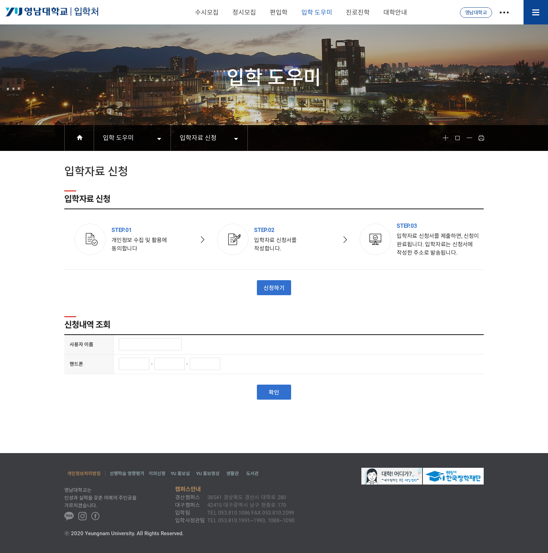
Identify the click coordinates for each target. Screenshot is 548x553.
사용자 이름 (81, 344)
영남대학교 (476, 12)
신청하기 (274, 288)
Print (481, 138)
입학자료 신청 (198, 137)
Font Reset (457, 138)
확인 (274, 392)
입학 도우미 (118, 137)
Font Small (469, 138)
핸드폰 (76, 364)
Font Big (445, 138)
